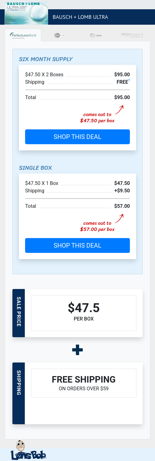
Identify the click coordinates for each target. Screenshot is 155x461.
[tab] (23, 35)
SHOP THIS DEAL (77, 136)
